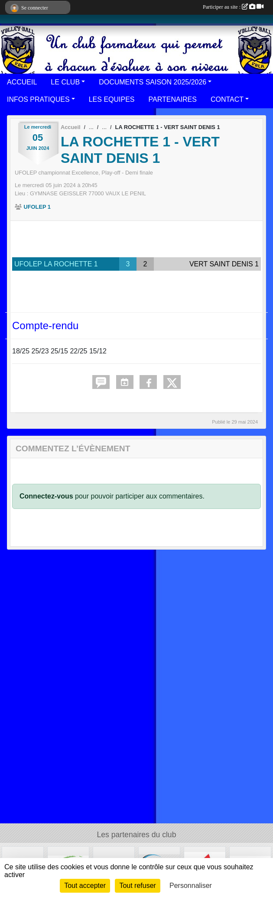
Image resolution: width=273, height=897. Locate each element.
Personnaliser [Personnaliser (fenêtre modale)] (190, 885)
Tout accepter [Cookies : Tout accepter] (85, 885)
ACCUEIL (22, 82)
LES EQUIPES (112, 99)
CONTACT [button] (227, 99)
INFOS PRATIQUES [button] (38, 99)
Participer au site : (233, 7)
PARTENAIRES (173, 99)
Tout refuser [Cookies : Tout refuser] (137, 885)
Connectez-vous (46, 496)
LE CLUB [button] (65, 82)
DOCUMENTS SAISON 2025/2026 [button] (152, 82)
